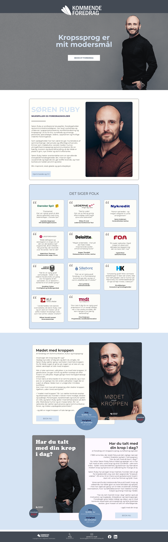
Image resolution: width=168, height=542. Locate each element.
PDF (140, 419)
